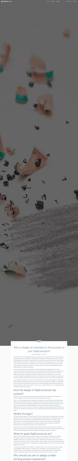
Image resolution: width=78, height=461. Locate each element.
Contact (74, 1)
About (48, 1)
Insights (63, 1)
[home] (6, 1)
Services (53, 1)
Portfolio (58, 1)
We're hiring (68, 1)
